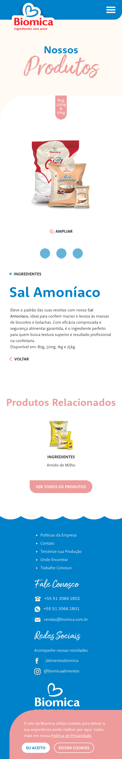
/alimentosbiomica (56, 661)
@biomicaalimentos (56, 671)
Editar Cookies (74, 747)
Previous (34, 253)
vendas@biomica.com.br (61, 619)
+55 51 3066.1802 (57, 598)
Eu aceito (36, 747)
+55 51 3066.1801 (57, 609)
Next (87, 253)
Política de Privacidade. (71, 735)
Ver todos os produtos (61, 486)
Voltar (19, 358)
